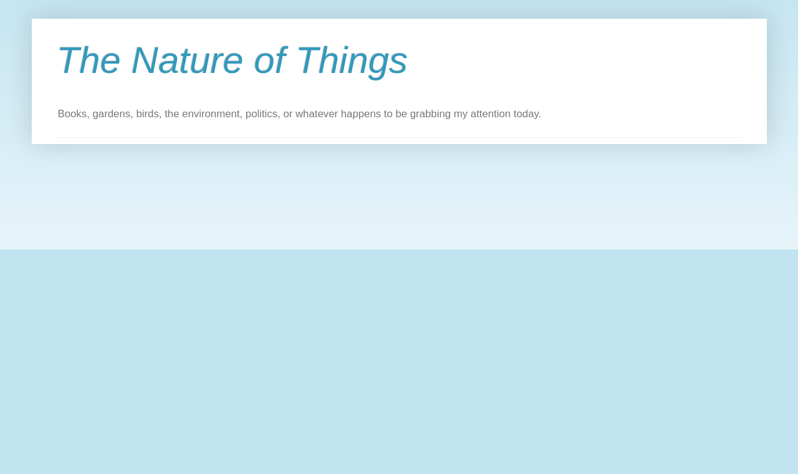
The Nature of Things (232, 60)
